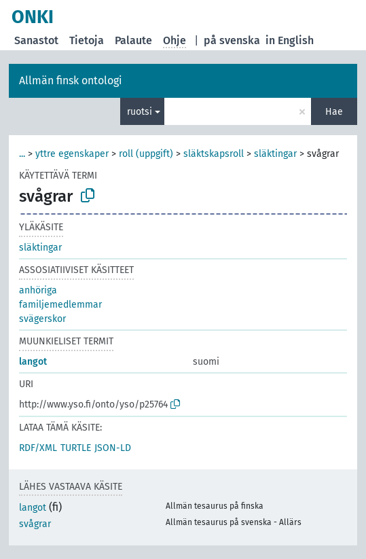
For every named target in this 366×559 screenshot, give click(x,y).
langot (33, 361)
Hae (334, 112)
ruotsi (139, 112)
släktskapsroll (213, 154)
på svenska (232, 40)
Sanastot (36, 40)
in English (290, 40)
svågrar (35, 524)
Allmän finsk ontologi (70, 80)
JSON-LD (112, 448)
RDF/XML (38, 448)
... (22, 154)
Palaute (133, 40)
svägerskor (42, 319)
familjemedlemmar (60, 304)
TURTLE (75, 448)
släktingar (275, 154)
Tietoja (86, 40)
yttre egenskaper (72, 154)
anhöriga (38, 290)
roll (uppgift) (146, 154)
